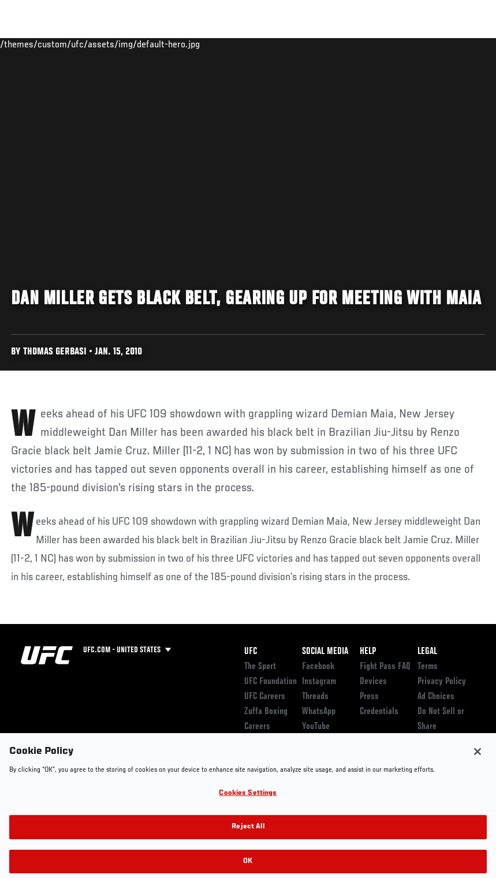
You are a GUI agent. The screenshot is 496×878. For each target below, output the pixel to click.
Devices (373, 682)
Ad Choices (435, 697)
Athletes (132, 43)
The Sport (260, 667)
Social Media (325, 652)
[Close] (477, 761)
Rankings (80, 43)
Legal (427, 652)
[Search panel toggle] (458, 44)
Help (368, 652)
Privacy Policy (441, 682)
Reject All (248, 836)
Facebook (318, 667)
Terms (427, 667)
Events (31, 43)
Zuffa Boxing (376, 43)
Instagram (319, 682)
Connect (273, 43)
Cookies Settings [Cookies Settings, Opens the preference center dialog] (248, 802)
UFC (250, 652)
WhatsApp (318, 712)
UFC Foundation (270, 682)
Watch (319, 43)
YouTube (316, 727)
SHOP (426, 43)
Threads (315, 697)
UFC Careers (264, 697)
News (177, 43)
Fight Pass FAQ (385, 667)
